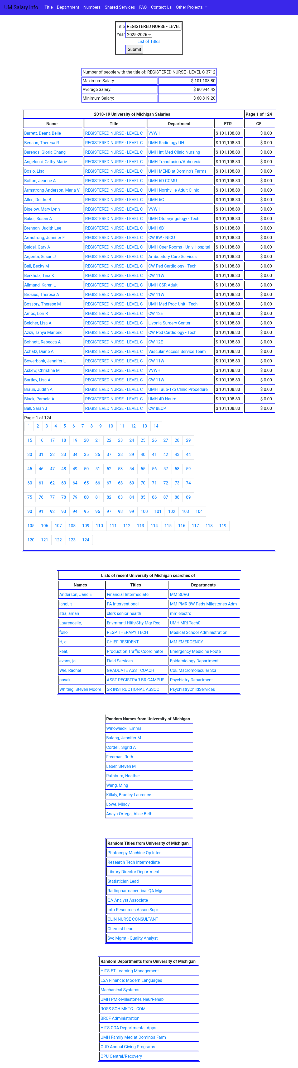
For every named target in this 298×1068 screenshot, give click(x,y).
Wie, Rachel (70, 670)
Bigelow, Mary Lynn (42, 209)
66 (97, 483)
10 (110, 426)
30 (29, 454)
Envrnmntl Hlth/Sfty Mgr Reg (133, 622)
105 (31, 525)
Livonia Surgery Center (169, 323)
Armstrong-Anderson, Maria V (52, 190)
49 (75, 468)
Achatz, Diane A (39, 351)
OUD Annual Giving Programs (127, 1046)
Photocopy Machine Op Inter (134, 852)
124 (85, 539)
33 (63, 454)
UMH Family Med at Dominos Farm (133, 1037)
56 (154, 468)
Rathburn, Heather (123, 775)
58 (177, 468)
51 (97, 468)
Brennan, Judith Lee (42, 228)
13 (144, 426)
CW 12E (155, 313)
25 (143, 440)
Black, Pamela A (39, 398)
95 (86, 511)
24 (131, 440)
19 (75, 440)
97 (109, 511)
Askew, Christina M (42, 370)
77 (52, 497)
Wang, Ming (117, 785)
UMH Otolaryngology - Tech (173, 218)
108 (72, 525)
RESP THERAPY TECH (127, 632)
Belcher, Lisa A (37, 323)
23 (120, 440)
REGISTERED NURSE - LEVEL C (114, 133)
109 (85, 525)
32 (52, 454)
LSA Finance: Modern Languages (131, 980)
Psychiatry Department (191, 679)
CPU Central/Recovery (121, 1056)
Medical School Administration (199, 632)
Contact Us (161, 7)
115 (168, 525)
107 (58, 525)
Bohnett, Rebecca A (42, 341)
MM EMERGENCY (186, 641)
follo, (64, 632)
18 (63, 440)
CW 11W (156, 275)
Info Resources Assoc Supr (133, 909)
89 (188, 497)
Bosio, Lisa (34, 171)
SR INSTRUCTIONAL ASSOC (133, 689)
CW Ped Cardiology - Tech (172, 266)
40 (143, 454)
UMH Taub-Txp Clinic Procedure (178, 389)
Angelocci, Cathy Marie (45, 161)
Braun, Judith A (38, 389)
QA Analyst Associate (128, 900)
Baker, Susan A (38, 218)
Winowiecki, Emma (124, 728)
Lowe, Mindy (118, 804)
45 (29, 468)
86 (154, 497)
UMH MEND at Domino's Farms (177, 171)
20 (86, 440)
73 (177, 483)
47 (52, 468)
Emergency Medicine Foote (195, 651)
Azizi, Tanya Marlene (43, 332)
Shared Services (120, 7)
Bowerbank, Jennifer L (45, 360)
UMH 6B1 (157, 228)
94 (75, 511)
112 (127, 525)
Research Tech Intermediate (134, 862)
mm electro (180, 613)
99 (131, 511)
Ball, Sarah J (35, 408)
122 (58, 539)
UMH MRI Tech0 (185, 622)
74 (188, 483)
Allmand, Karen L (40, 285)
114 (154, 525)
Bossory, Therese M (42, 304)
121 (44, 539)
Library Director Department (134, 871)
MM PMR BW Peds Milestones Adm (203, 603)
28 (177, 440)
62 (52, 483)
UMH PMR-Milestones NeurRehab (132, 999)
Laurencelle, (70, 622)
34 (75, 454)
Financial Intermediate (127, 594)
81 (97, 497)
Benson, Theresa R (41, 142)
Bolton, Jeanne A (40, 180)
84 (131, 497)
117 (195, 525)
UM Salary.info (21, 7)
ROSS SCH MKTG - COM (123, 1008)
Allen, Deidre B (37, 199)
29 (188, 440)
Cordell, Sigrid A (121, 747)
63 (63, 483)
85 (143, 497)
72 (165, 483)
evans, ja (67, 660)
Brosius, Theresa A (41, 294)
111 (113, 525)
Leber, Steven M (121, 766)
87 (165, 497)
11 (122, 426)
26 (154, 440)
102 (171, 511)
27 (165, 440)
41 (154, 454)
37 (109, 454)
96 (97, 511)
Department (68, 7)
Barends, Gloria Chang (45, 152)
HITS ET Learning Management (129, 970)
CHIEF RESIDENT (123, 641)
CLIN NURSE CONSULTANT (133, 919)
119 (222, 525)
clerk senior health (124, 613)
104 (199, 511)
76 (41, 497)
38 (120, 454)
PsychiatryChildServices (192, 689)
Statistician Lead (123, 881)
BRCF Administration (120, 1018)
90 (29, 511)
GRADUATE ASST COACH (130, 670)
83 (120, 497)
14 (156, 426)
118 (209, 525)
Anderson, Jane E (75, 594)
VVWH (154, 133)
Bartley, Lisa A (37, 379)
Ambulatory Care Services (172, 256)
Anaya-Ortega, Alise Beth (129, 813)
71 (154, 483)
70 (143, 483)
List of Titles (149, 41)
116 (181, 525)
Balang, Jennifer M (123, 737)
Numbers (91, 7)
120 (31, 539)
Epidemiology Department (194, 660)
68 (120, 483)
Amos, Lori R (36, 313)
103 (185, 511)
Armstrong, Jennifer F (44, 237)
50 (86, 468)
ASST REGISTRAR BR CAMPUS (136, 679)
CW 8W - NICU (161, 237)
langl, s (66, 603)
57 (165, 468)
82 (109, 497)
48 (63, 468)
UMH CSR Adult (162, 285)
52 (109, 468)
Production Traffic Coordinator (135, 651)
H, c (62, 641)
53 (120, 468)
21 (97, 440)
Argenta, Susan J (40, 256)
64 (75, 483)
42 (165, 454)
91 (41, 511)
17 (52, 440)
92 (52, 511)
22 (109, 440)
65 (86, 483)
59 (188, 468)
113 (140, 525)
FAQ (143, 7)
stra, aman (69, 613)
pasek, (65, 679)
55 (143, 468)
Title (49, 7)
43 (177, 454)
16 (41, 440)
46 (41, 468)
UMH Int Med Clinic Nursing (174, 152)
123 (72, 539)
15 (29, 440)
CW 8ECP (157, 408)
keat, (63, 651)
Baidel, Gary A (37, 247)
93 (63, 511)
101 (157, 511)
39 (131, 454)
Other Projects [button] (190, 7)
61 (41, 483)
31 (41, 454)
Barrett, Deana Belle (42, 133)
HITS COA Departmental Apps (128, 1027)
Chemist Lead (120, 928)
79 (75, 497)
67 (109, 483)
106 (44, 525)
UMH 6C (156, 199)
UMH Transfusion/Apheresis (174, 161)
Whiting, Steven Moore (80, 689)
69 (131, 483)
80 (86, 497)
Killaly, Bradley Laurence (128, 794)
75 (29, 497)
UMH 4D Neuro (162, 398)
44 (188, 454)
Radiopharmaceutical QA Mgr (135, 890)
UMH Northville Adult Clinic (173, 190)
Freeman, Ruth (119, 756)
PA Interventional (123, 603)
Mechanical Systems (119, 989)
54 (131, 468)
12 (133, 426)
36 (97, 454)
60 (29, 483)
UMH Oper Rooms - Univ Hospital (179, 247)
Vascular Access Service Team (177, 351)
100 (144, 511)
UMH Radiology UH (166, 142)
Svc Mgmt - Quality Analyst (133, 938)
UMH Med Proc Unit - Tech (173, 304)
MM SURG (179, 594)
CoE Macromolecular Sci (193, 670)
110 (99, 525)
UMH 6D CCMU (162, 180)
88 (177, 497)
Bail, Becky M (36, 266)
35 (86, 454)
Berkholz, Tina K (39, 275)
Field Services (120, 660)
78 (63, 497)
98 (120, 511)
